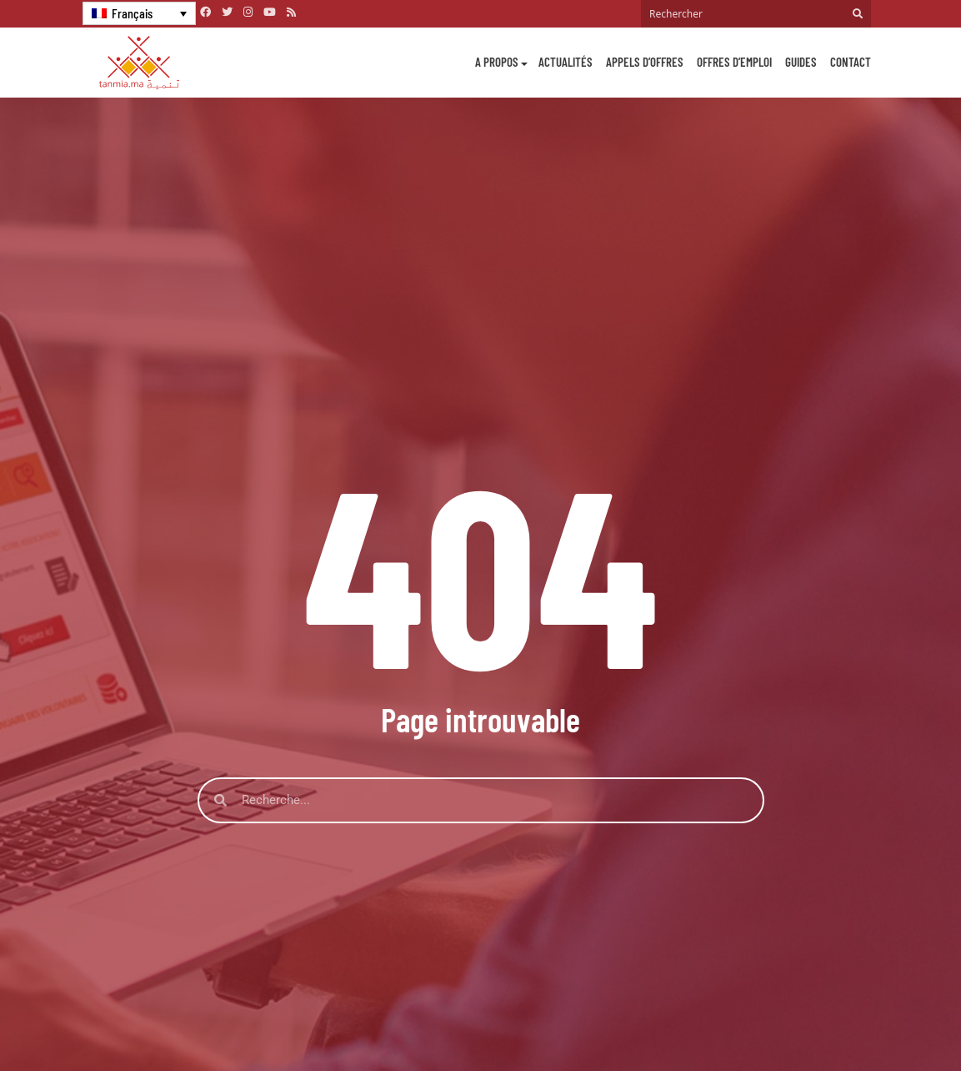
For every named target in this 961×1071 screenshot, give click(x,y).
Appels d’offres (644, 61)
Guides (801, 61)
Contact (850, 61)
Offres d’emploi (734, 61)
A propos (496, 61)
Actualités (565, 61)
